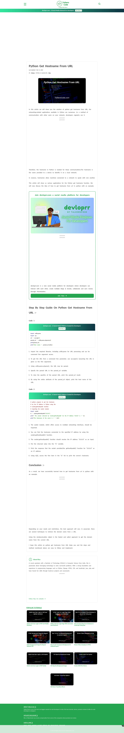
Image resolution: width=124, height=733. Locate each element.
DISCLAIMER (62, 725)
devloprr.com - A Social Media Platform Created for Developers (62, 327)
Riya (50, 73)
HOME (25, 725)
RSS (49, 725)
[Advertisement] (62, 24)
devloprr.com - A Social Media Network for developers (62, 11)
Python (33, 73)
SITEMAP (45, 725)
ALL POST (39, 725)
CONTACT (34, 725)
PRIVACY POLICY (54, 725)
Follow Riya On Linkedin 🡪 (37, 599)
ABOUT (29, 725)
